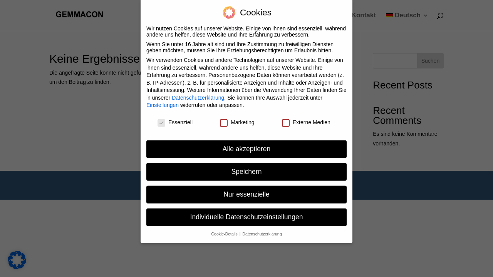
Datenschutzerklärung (198, 93)
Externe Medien (306, 118)
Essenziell (175, 118)
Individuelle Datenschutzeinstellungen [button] (246, 213)
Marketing (237, 118)
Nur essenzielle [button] (246, 190)
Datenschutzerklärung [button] (262, 229)
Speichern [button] (246, 167)
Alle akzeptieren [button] (247, 145)
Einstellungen (162, 101)
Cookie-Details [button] (225, 229)
